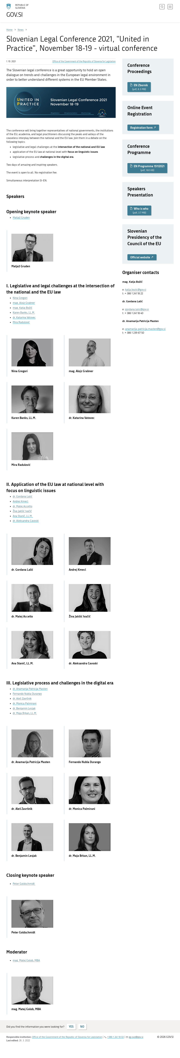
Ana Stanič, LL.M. (23, 516)
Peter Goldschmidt (24, 883)
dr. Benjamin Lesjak (24, 708)
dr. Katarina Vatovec (24, 317)
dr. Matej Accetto (22, 506)
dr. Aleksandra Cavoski (26, 520)
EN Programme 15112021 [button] (147, 168)
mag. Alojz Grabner (24, 302)
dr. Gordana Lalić (22, 496)
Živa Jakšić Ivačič (22, 511)
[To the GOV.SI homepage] (26, 10)
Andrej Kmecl (20, 501)
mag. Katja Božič (22, 307)
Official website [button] (142, 257)
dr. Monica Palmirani (24, 703)
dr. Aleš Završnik (22, 698)
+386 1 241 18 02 (115, 1037)
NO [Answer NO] (82, 1026)
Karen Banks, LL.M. (24, 312)
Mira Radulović (21, 322)
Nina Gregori (20, 297)
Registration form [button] (143, 128)
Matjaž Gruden (21, 217)
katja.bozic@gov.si (135, 289)
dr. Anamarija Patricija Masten (30, 688)
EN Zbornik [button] (139, 87)
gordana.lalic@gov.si (137, 309)
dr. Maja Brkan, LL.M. (25, 713)
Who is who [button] (139, 210)
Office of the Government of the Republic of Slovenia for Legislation (84, 61)
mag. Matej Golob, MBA (26, 960)
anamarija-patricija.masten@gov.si (145, 328)
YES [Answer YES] (71, 1026)
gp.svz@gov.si (136, 1037)
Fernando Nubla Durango (27, 693)
